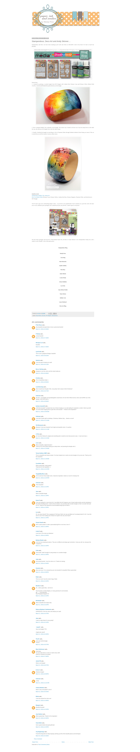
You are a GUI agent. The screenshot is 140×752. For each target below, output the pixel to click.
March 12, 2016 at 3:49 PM (42, 700)
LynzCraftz (38, 351)
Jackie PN (38, 661)
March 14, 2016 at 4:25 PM (42, 727)
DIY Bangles (48, 315)
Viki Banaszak (39, 425)
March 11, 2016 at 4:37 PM (42, 613)
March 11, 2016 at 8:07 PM (42, 665)
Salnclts (38, 360)
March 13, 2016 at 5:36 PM (42, 718)
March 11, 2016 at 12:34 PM (42, 469)
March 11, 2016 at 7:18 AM (42, 338)
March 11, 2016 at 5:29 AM (42, 329)
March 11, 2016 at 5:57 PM (42, 644)
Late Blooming (40, 387)
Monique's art (39, 342)
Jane (37, 491)
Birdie (37, 696)
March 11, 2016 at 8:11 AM (42, 364)
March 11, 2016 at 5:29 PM (42, 634)
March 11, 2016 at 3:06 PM (42, 572)
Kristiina (38, 378)
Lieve (37, 443)
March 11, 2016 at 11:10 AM (42, 420)
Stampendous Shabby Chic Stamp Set (41, 195)
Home (63, 742)
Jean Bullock (39, 714)
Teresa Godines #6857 (41, 453)
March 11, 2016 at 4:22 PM (42, 604)
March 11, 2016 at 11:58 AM (42, 458)
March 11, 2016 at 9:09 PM (42, 674)
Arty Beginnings (40, 731)
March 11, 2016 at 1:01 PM (42, 486)
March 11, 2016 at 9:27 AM (42, 391)
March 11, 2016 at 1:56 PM (42, 526)
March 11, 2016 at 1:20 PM (42, 507)
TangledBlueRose (40, 474)
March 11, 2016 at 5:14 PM (42, 622)
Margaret (38, 705)
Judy (37, 559)
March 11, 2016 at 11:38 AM (42, 448)
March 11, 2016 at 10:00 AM (42, 411)
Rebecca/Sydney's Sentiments (43, 609)
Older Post (90, 742)
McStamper (39, 600)
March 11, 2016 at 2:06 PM (42, 535)
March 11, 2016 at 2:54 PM (42, 563)
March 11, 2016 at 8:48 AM (42, 373)
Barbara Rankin (40, 540)
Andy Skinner (39, 315)
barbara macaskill (40, 406)
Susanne (38, 568)
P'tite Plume (39, 325)
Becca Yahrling (39, 369)
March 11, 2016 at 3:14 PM (42, 595)
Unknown (38, 395)
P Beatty (38, 334)
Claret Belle (39, 723)
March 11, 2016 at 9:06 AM (42, 382)
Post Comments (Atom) (43, 744)
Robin (37, 577)
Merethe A (38, 585)
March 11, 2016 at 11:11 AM (42, 429)
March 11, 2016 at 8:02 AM (42, 355)
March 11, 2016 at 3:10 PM (42, 581)
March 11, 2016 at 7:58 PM (42, 656)
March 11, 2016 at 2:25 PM (42, 545)
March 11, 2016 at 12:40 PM (42, 478)
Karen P (38, 500)
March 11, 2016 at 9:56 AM (42, 401)
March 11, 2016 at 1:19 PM (42, 495)
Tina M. (37, 639)
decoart (43, 315)
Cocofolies (38, 463)
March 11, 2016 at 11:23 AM (42, 438)
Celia (37, 550)
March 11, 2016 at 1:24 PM (42, 517)
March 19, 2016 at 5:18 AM (42, 735)
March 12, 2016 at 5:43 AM (42, 691)
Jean (37, 618)
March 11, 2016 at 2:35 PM (42, 554)
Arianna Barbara (40, 687)
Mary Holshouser (40, 649)
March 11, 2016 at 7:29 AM (42, 346)
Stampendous (55, 315)
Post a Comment (38, 739)
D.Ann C (38, 670)
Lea (37, 512)
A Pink (37, 434)
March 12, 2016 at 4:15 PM (42, 709)
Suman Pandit (39, 522)
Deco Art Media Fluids (37, 197)
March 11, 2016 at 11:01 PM (42, 682)
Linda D (38, 531)
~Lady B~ (38, 627)
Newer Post (35, 742)
